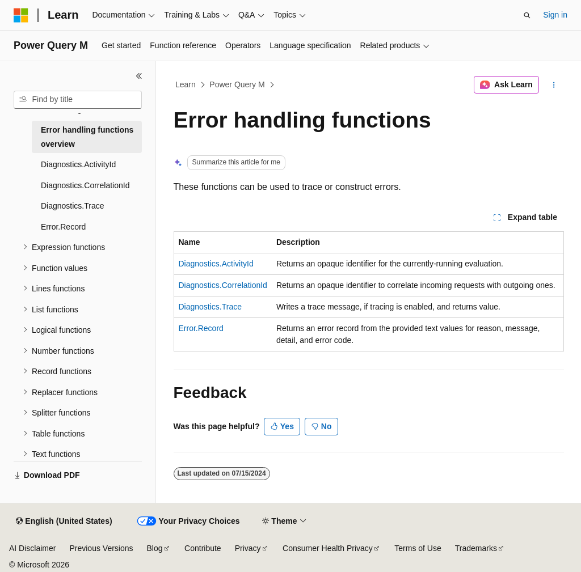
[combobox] (78, 100)
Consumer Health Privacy (328, 548)
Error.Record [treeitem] (63, 226)
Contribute (202, 548)
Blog (155, 548)
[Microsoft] (21, 15)
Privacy (248, 548)
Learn (185, 84)
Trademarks (476, 548)
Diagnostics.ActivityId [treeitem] (78, 164)
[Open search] (527, 15)
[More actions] (553, 85)
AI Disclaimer (32, 548)
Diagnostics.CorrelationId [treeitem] (85, 185)
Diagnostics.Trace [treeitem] (72, 205)
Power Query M (236, 84)
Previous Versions (101, 548)
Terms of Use (417, 548)
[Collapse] (139, 76)
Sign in (555, 14)
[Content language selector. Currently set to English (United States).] (64, 521)
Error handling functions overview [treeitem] (87, 137)
